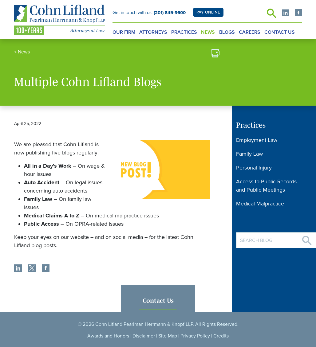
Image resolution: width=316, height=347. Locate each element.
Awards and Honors (108, 336)
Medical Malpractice (260, 203)
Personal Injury (254, 167)
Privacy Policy (195, 336)
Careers (249, 32)
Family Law (249, 153)
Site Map (167, 336)
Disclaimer (143, 336)
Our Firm (124, 32)
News (208, 32)
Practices (184, 32)
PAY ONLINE (208, 12)
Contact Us (279, 32)
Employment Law (256, 140)
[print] (215, 54)
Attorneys (153, 32)
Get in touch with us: (149, 12)
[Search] (306, 238)
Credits (221, 336)
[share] (18, 269)
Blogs (227, 32)
